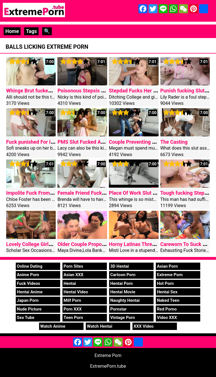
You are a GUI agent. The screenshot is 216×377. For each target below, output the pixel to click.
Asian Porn (167, 266)
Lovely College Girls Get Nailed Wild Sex (51, 244)
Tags (31, 31)
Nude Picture (29, 309)
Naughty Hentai (125, 300)
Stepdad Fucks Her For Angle (142, 91)
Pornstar (118, 309)
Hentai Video (76, 291)
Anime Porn (28, 274)
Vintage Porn (122, 317)
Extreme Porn (170, 274)
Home (12, 31)
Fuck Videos (28, 283)
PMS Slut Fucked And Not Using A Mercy (103, 142)
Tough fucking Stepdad (186, 193)
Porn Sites (73, 266)
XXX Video (144, 326)
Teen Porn (73, 317)
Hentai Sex (167, 291)
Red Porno (167, 309)
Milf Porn (72, 300)
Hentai (70, 283)
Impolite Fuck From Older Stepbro (44, 193)
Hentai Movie (122, 291)
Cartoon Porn (123, 274)
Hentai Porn (121, 283)
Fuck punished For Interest (36, 142)
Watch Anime (52, 326)
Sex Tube (25, 317)
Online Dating (29, 266)
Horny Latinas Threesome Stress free (151, 244)
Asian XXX (73, 274)
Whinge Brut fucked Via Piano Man (45, 91)
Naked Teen (168, 300)
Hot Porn (165, 283)
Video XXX (167, 317)
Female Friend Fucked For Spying (95, 193)
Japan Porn (28, 300)
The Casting (174, 142)
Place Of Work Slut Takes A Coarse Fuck (154, 193)
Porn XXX (73, 309)
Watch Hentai (99, 326)
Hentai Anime (29, 291)
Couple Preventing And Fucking (144, 142)
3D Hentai (119, 266)
